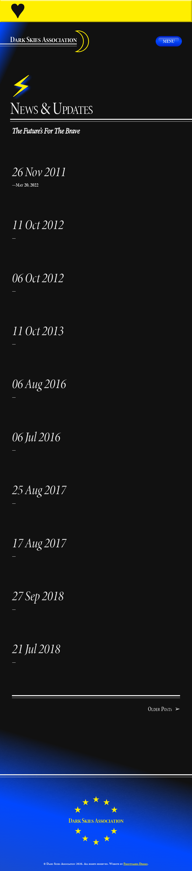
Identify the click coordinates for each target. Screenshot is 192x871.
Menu (169, 41)
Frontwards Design (136, 864)
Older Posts (164, 709)
